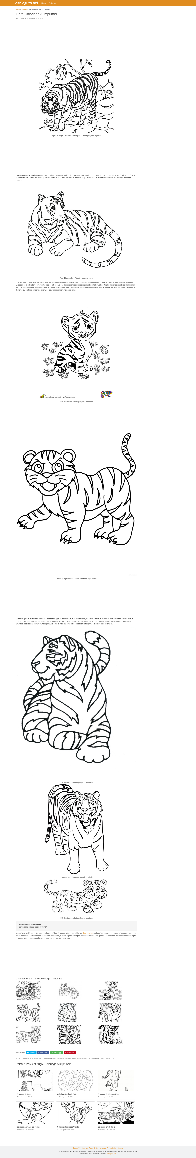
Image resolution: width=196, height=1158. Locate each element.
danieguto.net (28, 3)
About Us (103, 1148)
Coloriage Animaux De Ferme (28, 1127)
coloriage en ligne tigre (48, 1059)
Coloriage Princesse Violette (68, 1127)
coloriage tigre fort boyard (67, 1059)
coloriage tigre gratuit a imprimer (88, 1059)
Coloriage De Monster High (108, 1094)
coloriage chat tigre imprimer (29, 1059)
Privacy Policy (111, 1148)
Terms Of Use (93, 1148)
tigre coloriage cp (107, 1059)
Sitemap (120, 1148)
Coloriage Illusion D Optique (68, 1094)
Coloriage (54, 3)
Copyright (85, 1148)
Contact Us (76, 1148)
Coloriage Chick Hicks (106, 1127)
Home (45, 3)
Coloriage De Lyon (24, 1094)
